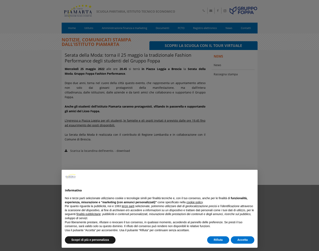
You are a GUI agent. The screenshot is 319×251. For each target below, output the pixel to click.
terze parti (128, 206)
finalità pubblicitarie (88, 214)
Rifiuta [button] (218, 239)
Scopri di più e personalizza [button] (90, 239)
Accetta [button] (242, 239)
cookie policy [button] (194, 202)
